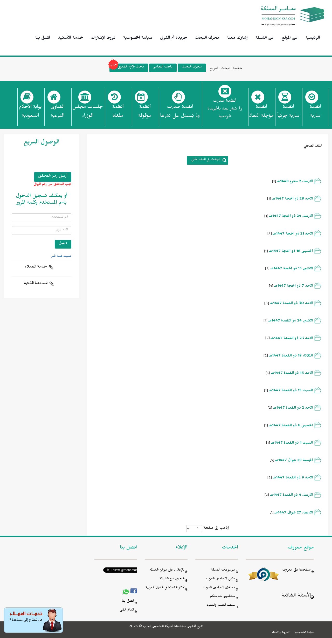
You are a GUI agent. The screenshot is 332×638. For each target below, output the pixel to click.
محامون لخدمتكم (222, 597)
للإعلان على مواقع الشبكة (166, 570)
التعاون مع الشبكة (172, 579)
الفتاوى (57, 113)
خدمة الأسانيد (70, 38)
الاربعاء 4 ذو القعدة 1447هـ (291, 495)
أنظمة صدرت (180, 113)
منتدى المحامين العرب (219, 588)
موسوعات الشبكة (223, 570)
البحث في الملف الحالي (205, 160)
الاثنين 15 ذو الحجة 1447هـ (292, 269)
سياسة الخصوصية (137, 38)
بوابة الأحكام (30, 113)
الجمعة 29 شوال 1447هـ (294, 461)
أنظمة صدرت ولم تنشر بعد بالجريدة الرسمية (225, 109)
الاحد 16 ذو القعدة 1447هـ (292, 374)
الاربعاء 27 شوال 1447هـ (294, 513)
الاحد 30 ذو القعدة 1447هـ (291, 304)
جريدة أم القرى (173, 38)
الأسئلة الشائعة (296, 596)
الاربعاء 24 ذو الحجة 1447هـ (291, 217)
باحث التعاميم (162, 67)
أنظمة (315, 113)
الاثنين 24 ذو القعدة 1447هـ (290, 321)
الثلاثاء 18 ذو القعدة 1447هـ (291, 356)
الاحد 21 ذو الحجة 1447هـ (293, 234)
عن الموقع (290, 38)
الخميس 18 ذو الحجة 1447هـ (291, 252)
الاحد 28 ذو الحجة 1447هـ (292, 199)
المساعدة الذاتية (35, 283)
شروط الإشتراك (103, 38)
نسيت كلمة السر (61, 257)
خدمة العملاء (36, 267)
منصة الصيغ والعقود (221, 605)
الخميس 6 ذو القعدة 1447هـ (291, 426)
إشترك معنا (237, 38)
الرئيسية (313, 38)
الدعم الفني (127, 610)
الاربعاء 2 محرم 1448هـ (295, 182)
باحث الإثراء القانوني (126, 68)
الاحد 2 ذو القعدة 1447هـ (293, 408)
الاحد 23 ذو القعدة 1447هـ (292, 339)
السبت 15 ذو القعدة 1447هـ (291, 391)
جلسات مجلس (87, 113)
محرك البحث (207, 38)
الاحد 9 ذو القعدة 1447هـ (293, 478)
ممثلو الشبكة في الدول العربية (165, 588)
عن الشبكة (264, 38)
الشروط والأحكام (280, 633)
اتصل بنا (43, 38)
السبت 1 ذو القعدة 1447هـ (292, 443)
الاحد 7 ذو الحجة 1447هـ (293, 286)
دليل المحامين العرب (220, 579)
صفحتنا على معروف (296, 570)
